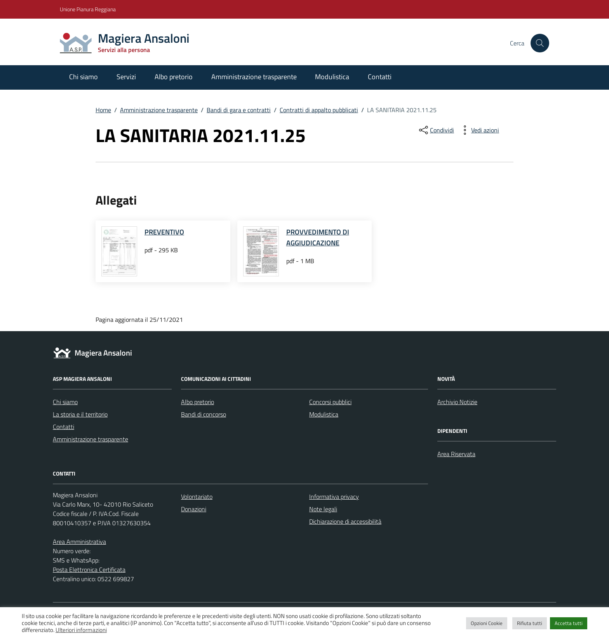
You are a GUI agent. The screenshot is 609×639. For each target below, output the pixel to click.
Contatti (380, 76)
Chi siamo (83, 76)
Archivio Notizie (457, 401)
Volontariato (196, 496)
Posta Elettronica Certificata (89, 569)
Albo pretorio (174, 76)
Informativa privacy (334, 496)
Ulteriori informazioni (81, 630)
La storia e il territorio (80, 414)
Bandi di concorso (203, 414)
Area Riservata (456, 453)
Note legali (323, 509)
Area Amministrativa (79, 541)
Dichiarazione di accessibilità (345, 521)
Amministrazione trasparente (254, 76)
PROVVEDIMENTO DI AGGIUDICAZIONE (317, 237)
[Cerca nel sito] (540, 43)
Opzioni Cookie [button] (487, 623)
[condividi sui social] (436, 130)
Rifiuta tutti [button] (529, 623)
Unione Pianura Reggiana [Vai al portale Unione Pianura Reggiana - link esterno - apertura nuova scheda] (88, 9)
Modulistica (332, 76)
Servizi (126, 76)
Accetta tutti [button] (569, 623)
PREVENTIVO (164, 232)
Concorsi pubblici (330, 401)
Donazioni (193, 509)
